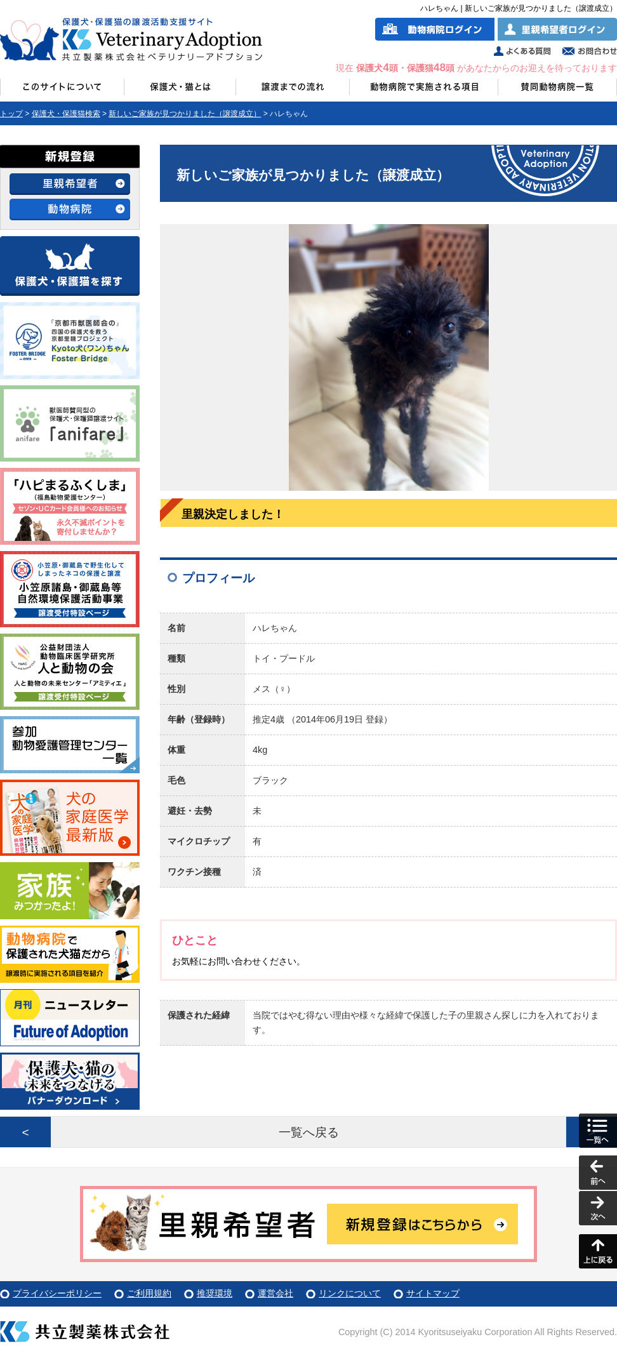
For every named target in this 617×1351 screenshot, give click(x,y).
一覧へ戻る (309, 1132)
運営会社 (275, 1293)
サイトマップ (433, 1293)
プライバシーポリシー (57, 1293)
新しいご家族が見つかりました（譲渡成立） (185, 113)
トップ (11, 113)
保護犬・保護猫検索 (66, 113)
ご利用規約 (149, 1293)
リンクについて (350, 1293)
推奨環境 (214, 1293)
